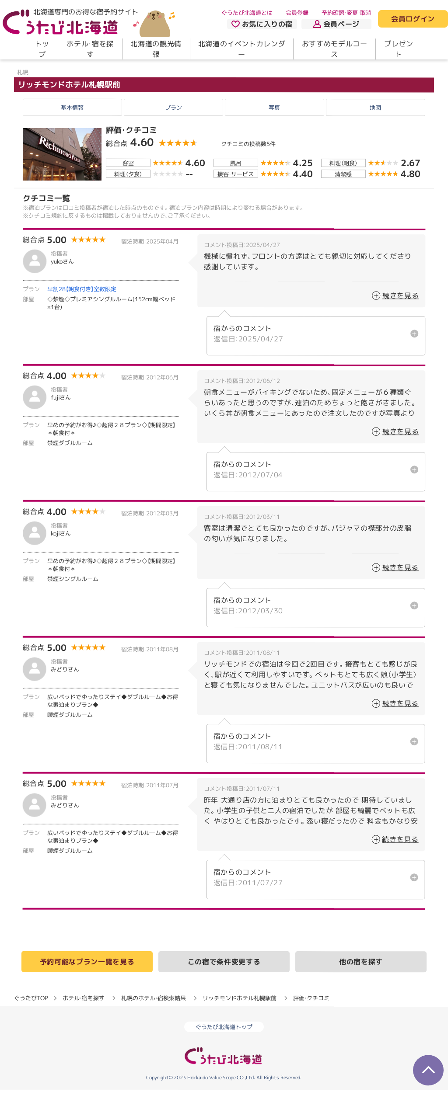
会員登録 (297, 13)
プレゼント (398, 49)
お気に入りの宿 (262, 24)
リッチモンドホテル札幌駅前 (69, 110)
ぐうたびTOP (31, 1024)
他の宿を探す (361, 988)
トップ (42, 49)
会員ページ (336, 24)
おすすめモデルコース (335, 49)
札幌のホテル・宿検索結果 (153, 1024)
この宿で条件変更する (224, 988)
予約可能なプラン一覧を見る (87, 988)
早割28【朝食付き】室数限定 (81, 315)
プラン (173, 133)
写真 (274, 133)
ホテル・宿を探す (89, 49)
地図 (375, 133)
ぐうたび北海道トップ (224, 1053)
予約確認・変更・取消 (346, 13)
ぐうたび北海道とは (247, 13)
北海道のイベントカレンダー (242, 49)
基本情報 (72, 133)
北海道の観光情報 (155, 49)
